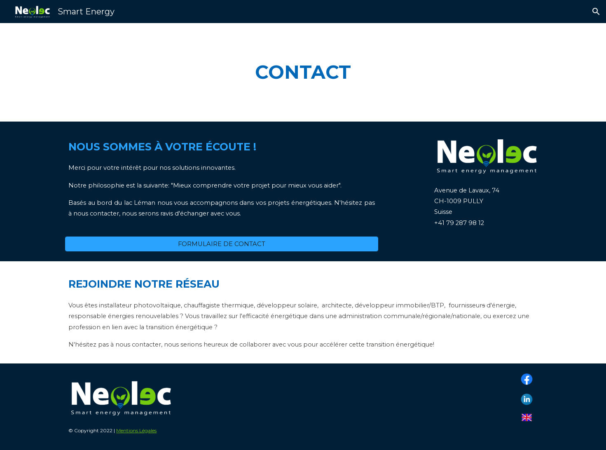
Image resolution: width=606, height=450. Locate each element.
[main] (303, 72)
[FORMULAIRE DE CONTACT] (222, 244)
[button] (596, 11)
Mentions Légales (136, 430)
